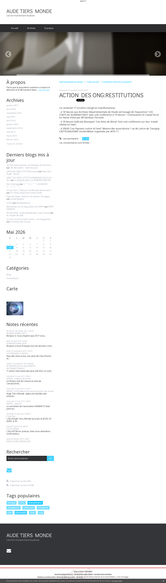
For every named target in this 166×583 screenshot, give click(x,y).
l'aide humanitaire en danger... (71, 81)
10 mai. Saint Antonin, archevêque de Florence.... (29, 165)
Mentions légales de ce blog (66, 577)
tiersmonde (21, 512)
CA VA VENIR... (13, 428)
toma (22, 502)
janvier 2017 (12, 105)
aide (10, 512)
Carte (12, 289)
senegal (11, 502)
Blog (8, 274)
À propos (48, 28)
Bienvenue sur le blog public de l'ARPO (25, 206)
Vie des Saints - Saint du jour (24, 167)
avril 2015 (11, 120)
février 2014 (12, 139)
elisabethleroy (23, 202)
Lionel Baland (16, 199)
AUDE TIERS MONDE (29, 11)
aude (32, 512)
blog (126, 577)
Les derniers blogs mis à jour (63, 574)
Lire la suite (43, 89)
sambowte (29, 507)
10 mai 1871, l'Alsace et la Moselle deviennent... (29, 190)
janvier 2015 (12, 124)
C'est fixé (10, 416)
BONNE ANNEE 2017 (16, 333)
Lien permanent (68, 138)
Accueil (14, 28)
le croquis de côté (14, 215)
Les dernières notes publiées (83, 574)
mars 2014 (11, 136)
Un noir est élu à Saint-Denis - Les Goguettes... (28, 219)
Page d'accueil (93, 81)
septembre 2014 (14, 128)
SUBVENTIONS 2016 (16, 343)
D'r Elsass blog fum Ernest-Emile (26, 192)
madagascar (13, 507)
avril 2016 (11, 109)
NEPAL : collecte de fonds (18, 378)
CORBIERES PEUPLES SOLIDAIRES (117, 81)
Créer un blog (78, 571)
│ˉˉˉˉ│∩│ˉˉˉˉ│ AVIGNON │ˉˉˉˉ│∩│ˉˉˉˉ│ (26, 185)
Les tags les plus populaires (103, 574)
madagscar (43, 507)
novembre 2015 (14, 113)
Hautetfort (88, 571)
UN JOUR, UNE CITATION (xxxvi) (22, 171)
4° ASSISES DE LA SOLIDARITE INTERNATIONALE (21, 367)
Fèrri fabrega (12, 184)
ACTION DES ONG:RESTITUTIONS (101, 95)
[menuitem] (14, 28)
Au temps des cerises (20, 221)
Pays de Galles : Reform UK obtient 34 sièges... (28, 196)
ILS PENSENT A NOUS (17, 353)
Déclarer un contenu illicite (46, 577)
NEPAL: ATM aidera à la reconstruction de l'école (30, 391)
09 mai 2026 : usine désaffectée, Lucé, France (28, 212)
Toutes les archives (14, 144)
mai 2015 (10, 117)
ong (41, 512)
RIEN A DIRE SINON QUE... (19, 441)
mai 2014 (10, 132)
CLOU (9, 202)
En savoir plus (117, 581)
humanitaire (12, 278)
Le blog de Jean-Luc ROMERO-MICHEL (32, 180)
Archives (31, 28)
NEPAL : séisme (13, 403)
